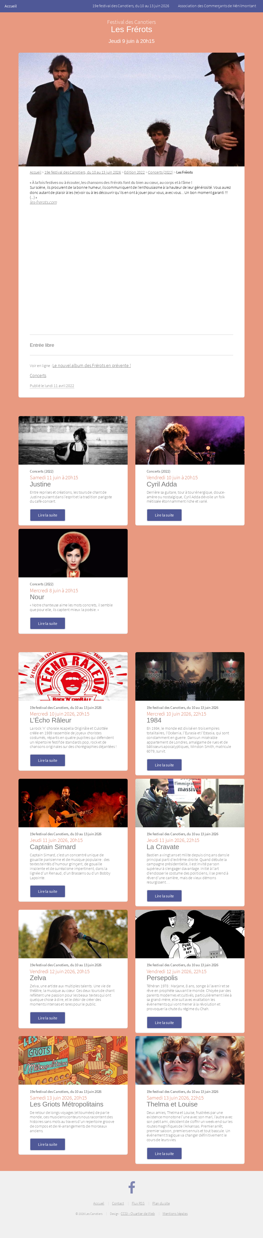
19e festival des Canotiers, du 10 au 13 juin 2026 (130, 5)
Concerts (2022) (160, 172)
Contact (118, 1203)
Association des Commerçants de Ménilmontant (217, 5)
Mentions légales (175, 1213)
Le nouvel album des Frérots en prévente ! (91, 365)
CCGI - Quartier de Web (138, 1213)
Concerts (38, 375)
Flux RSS (138, 1203)
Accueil (10, 5)
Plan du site (161, 1203)
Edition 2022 (134, 172)
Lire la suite (47, 515)
